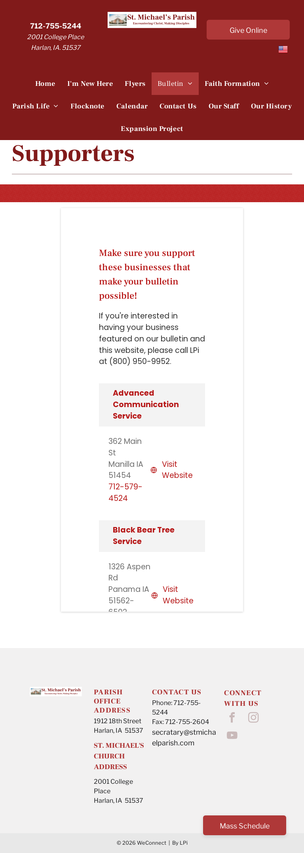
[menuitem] (45, 83)
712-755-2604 (187, 722)
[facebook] (232, 719)
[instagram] (253, 719)
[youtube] (232, 736)
